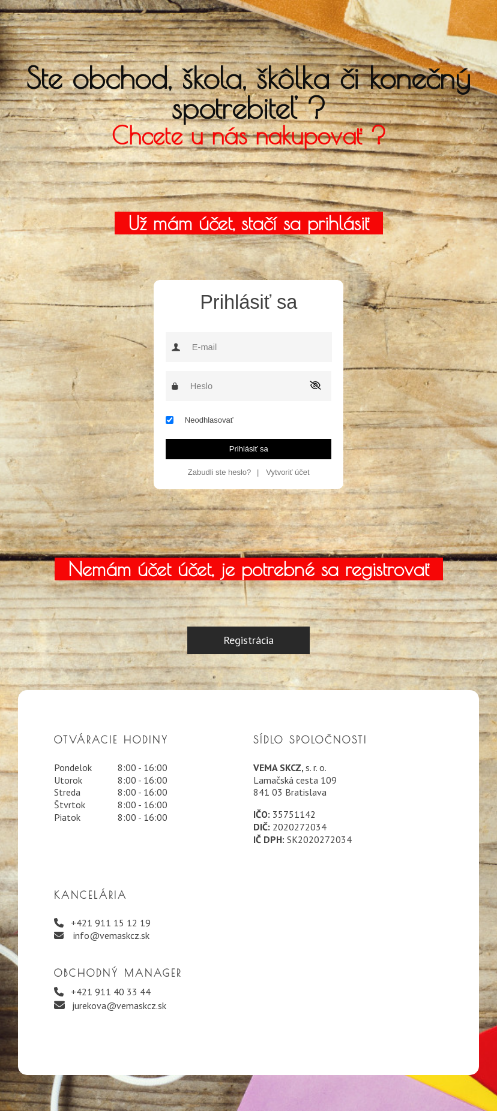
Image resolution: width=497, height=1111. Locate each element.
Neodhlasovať (209, 420)
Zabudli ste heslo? (220, 472)
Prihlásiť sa (248, 448)
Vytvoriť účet (287, 472)
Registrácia (248, 640)
